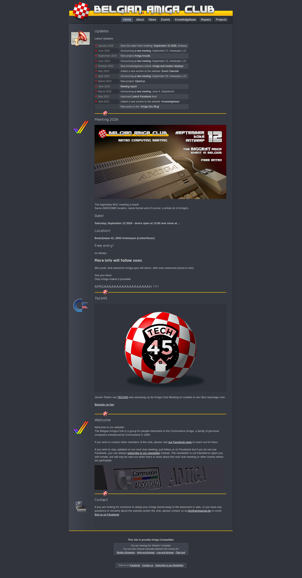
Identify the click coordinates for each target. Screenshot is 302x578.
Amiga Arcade (142, 55)
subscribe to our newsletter (144, 453)
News (152, 19)
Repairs (206, 19)
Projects (221, 19)
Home (127, 19)
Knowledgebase (185, 19)
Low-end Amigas (165, 552)
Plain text (180, 552)
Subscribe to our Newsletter (169, 565)
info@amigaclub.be (199, 510)
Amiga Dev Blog (150, 106)
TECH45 (122, 397)
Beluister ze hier (104, 404)
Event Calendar (170, 71)
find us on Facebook (107, 514)
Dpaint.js (140, 81)
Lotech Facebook (141, 96)
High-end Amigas (146, 552)
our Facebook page (180, 442)
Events (165, 19)
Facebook (135, 565)
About (140, 19)
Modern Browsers (126, 552)
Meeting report (129, 86)
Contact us (147, 565)
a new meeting (142, 50)
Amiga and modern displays (168, 66)
